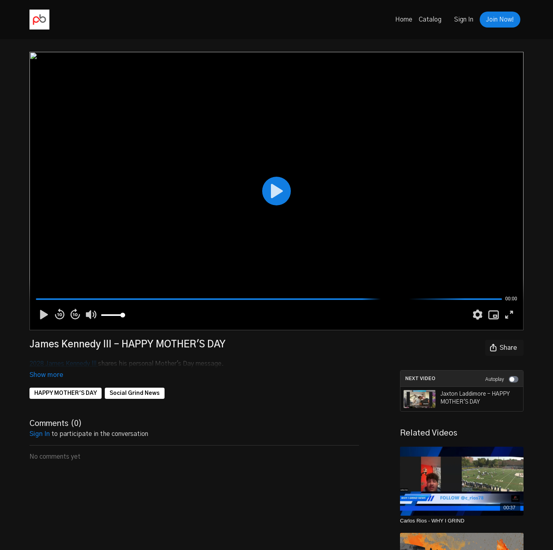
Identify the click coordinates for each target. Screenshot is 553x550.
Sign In (463, 19)
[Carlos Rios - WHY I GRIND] (462, 521)
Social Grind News (135, 382)
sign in (39, 423)
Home (403, 19)
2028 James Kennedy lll (63, 364)
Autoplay (501, 379)
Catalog (430, 19)
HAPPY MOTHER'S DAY (65, 382)
